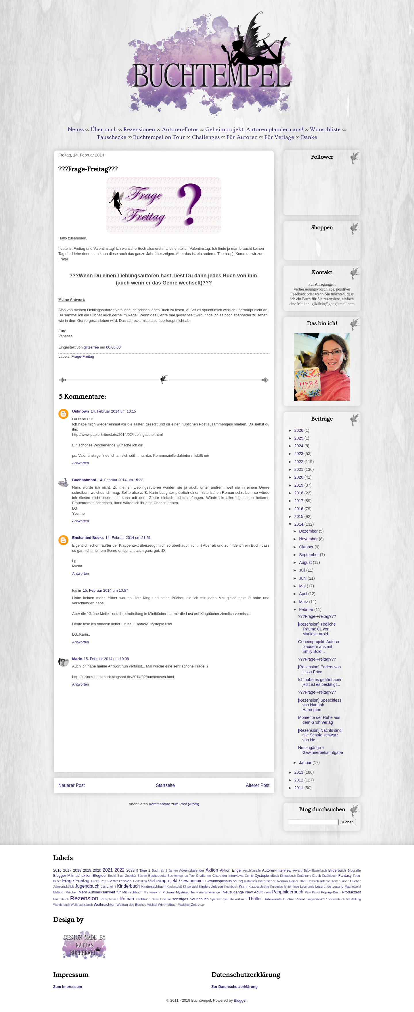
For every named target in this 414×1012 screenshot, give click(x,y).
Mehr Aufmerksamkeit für (99, 892)
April (303, 593)
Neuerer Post (71, 785)
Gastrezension (120, 881)
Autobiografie (251, 870)
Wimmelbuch (167, 904)
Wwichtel (184, 904)
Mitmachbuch (132, 892)
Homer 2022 (297, 881)
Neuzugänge (233, 892)
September (309, 554)
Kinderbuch (128, 886)
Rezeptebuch (109, 899)
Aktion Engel (230, 870)
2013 (299, 772)
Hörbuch (313, 881)
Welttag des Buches (131, 904)
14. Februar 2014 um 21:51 (128, 537)
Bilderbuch (337, 870)
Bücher (142, 875)
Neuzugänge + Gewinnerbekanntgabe (320, 750)
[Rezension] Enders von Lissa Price (319, 669)
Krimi (243, 886)
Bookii (112, 875)
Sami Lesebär (161, 899)
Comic (249, 875)
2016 (299, 508)
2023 (299, 453)
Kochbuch (230, 886)
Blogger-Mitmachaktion (72, 875)
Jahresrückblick (63, 886)
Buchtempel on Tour (159, 137)
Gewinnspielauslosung (224, 881)
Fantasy (345, 875)
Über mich (104, 129)
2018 (299, 493)
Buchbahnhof (84, 480)
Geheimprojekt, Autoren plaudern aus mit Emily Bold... (319, 646)
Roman (127, 898)
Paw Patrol (312, 892)
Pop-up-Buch (330, 892)
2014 (299, 524)
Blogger (240, 1000)
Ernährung (304, 875)
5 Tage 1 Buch (147, 870)
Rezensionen (139, 129)
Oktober (307, 547)
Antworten (80, 463)
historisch (250, 881)
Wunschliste (325, 129)
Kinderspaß (174, 886)
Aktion (212, 870)
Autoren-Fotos (180, 129)
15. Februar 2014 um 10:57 (105, 590)
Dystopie (261, 875)
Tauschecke (111, 137)
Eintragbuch (288, 875)
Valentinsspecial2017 (311, 899)
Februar (306, 609)
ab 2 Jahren (169, 870)
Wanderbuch (61, 904)
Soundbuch (199, 899)
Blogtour (100, 875)
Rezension (84, 898)
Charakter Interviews (228, 875)
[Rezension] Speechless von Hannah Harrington (319, 705)
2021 (299, 469)
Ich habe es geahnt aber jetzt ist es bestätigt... (320, 682)
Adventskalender (191, 870)
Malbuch (58, 892)
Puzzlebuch (61, 899)
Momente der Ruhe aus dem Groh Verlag (319, 720)
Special (215, 899)
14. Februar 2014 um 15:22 (120, 480)
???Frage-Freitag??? (317, 616)
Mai (302, 586)
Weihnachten (105, 904)
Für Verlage (279, 137)
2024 (299, 446)
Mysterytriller (185, 892)
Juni (303, 578)
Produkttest (351, 892)
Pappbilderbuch (287, 891)
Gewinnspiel (191, 880)
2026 (299, 430)
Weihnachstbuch (82, 904)
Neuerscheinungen (208, 892)
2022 (299, 461)
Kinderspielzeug (211, 886)
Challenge (203, 875)
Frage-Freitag (83, 356)
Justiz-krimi (108, 886)
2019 (299, 485)
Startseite (165, 785)
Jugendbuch (87, 886)
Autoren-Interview (276, 870)
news (267, 892)
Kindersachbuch (153, 886)
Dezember (309, 531)
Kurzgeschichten (281, 886)
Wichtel (152, 904)
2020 (299, 477)
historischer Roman (273, 881)
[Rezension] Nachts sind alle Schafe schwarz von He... (320, 735)
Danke (309, 137)
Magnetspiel (353, 886)
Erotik (316, 875)
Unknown (80, 411)
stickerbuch (237, 899)
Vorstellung (353, 899)
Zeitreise (197, 904)
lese (296, 886)
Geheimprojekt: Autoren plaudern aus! (254, 129)
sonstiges (180, 899)
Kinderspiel (190, 886)
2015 (299, 516)
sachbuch (143, 899)
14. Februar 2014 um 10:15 (113, 411)
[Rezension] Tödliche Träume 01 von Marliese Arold (317, 629)
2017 (299, 500)
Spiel (224, 899)
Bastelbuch (319, 870)
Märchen (71, 892)
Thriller (255, 898)
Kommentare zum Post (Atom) (174, 804)
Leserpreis (307, 886)
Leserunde (323, 886)
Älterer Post (257, 785)
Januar (306, 762)
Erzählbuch (329, 875)
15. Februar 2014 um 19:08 (106, 659)
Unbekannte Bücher (279, 899)
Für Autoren (242, 137)
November (309, 539)
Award (297, 870)
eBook (275, 875)
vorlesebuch (337, 899)
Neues (76, 129)
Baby (307, 870)
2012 (299, 780)
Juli (302, 570)
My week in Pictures (159, 892)
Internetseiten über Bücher (340, 881)
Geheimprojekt (162, 880)
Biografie (354, 870)
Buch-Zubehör (126, 875)
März (304, 601)
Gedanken (140, 881)
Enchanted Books (88, 537)
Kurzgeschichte (259, 886)
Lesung (337, 886)
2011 (299, 787)
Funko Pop (98, 881)
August (306, 562)
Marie (77, 659)
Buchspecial (157, 875)
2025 (299, 438)
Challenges (206, 137)
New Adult (253, 892)
